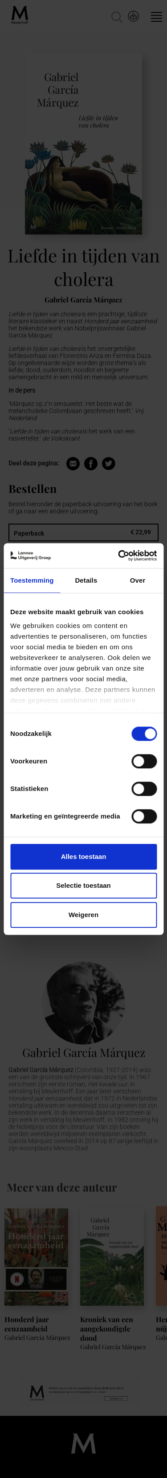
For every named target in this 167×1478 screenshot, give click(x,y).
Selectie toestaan (83, 885)
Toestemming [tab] (32, 580)
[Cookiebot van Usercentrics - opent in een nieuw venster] (119, 555)
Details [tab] (86, 580)
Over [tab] (138, 580)
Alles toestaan (83, 856)
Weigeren (83, 914)
